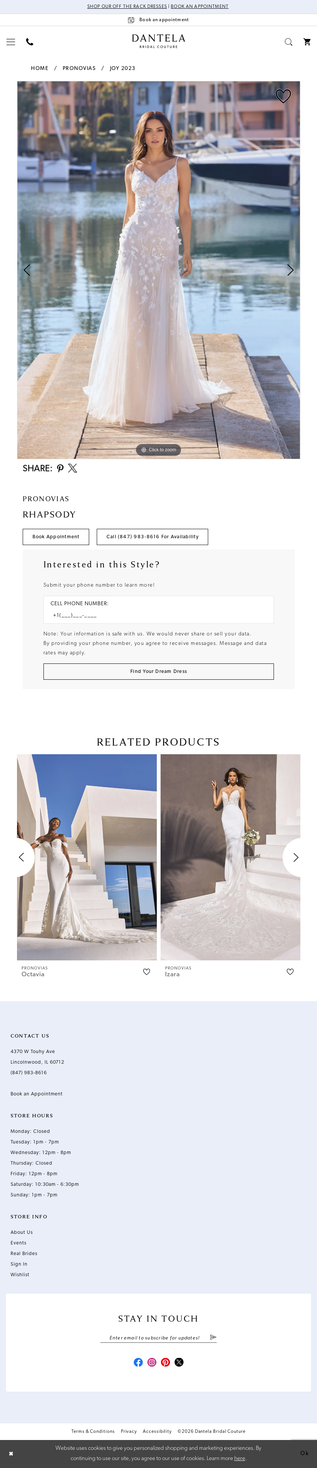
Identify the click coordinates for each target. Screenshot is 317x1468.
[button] (11, 41)
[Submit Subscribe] (213, 1338)
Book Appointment (56, 536)
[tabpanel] (158, 270)
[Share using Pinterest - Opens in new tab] (60, 469)
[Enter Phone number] (155, 615)
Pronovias (79, 68)
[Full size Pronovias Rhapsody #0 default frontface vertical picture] (158, 270)
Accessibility (157, 1431)
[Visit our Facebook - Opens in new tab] (138, 1363)
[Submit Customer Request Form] (158, 671)
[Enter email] (158, 1338)
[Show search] (289, 41)
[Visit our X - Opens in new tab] (179, 1363)
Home (39, 68)
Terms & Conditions (93, 1431)
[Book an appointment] (158, 20)
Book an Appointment (200, 7)
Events (18, 1243)
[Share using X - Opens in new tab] (72, 469)
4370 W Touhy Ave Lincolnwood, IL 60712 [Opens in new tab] (37, 1057)
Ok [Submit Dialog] (304, 1454)
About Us (22, 1232)
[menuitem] (11, 41)
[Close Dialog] (11, 1453)
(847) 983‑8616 (29, 1072)
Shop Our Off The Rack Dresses (127, 7)
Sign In (19, 1264)
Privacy (129, 1431)
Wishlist (20, 1274)
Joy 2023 (123, 68)
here (239, 1459)
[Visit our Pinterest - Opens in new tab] (165, 1363)
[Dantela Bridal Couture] (158, 41)
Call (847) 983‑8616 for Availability (153, 536)
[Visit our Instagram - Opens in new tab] (151, 1363)
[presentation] (87, 857)
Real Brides (24, 1253)
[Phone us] (30, 41)
